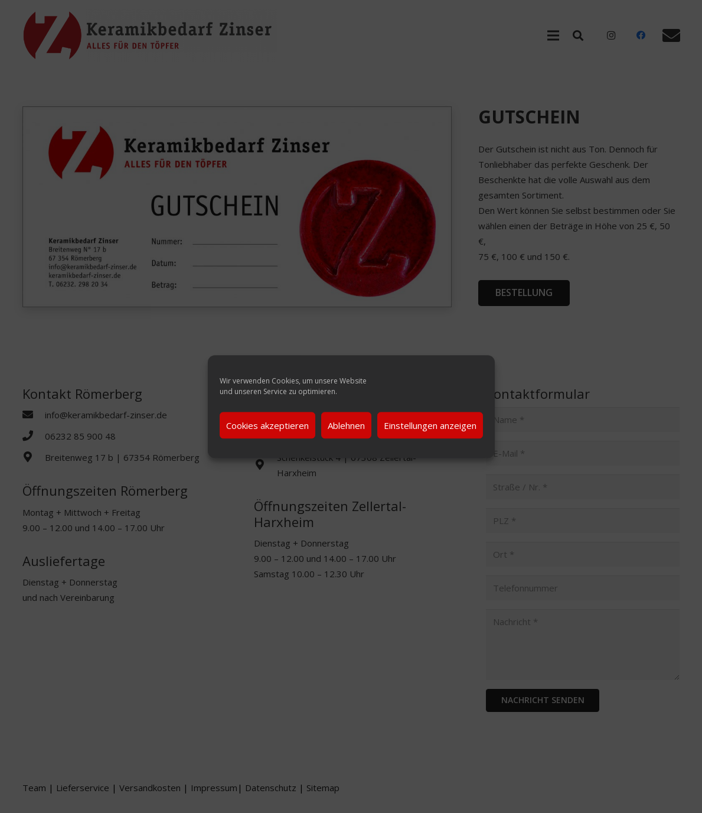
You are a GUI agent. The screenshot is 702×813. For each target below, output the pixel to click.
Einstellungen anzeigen (430, 425)
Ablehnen (346, 425)
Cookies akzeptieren (267, 425)
